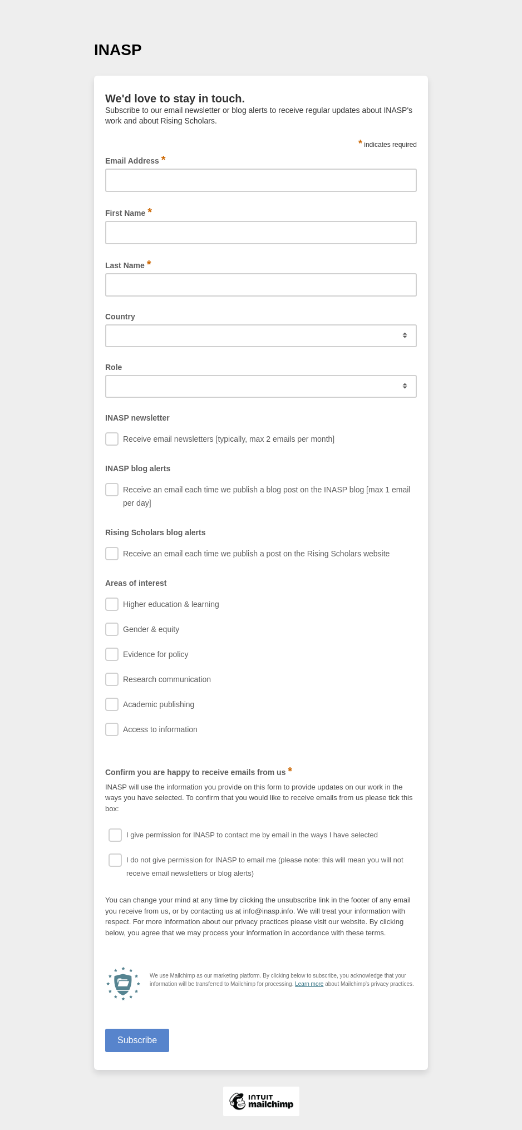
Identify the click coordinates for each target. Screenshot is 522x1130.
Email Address (135, 160)
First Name (128, 212)
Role (113, 367)
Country (120, 316)
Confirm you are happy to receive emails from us (198, 771)
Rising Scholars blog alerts (155, 532)
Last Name (128, 264)
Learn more (309, 984)
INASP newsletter (137, 417)
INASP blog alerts (137, 468)
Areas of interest (135, 583)
